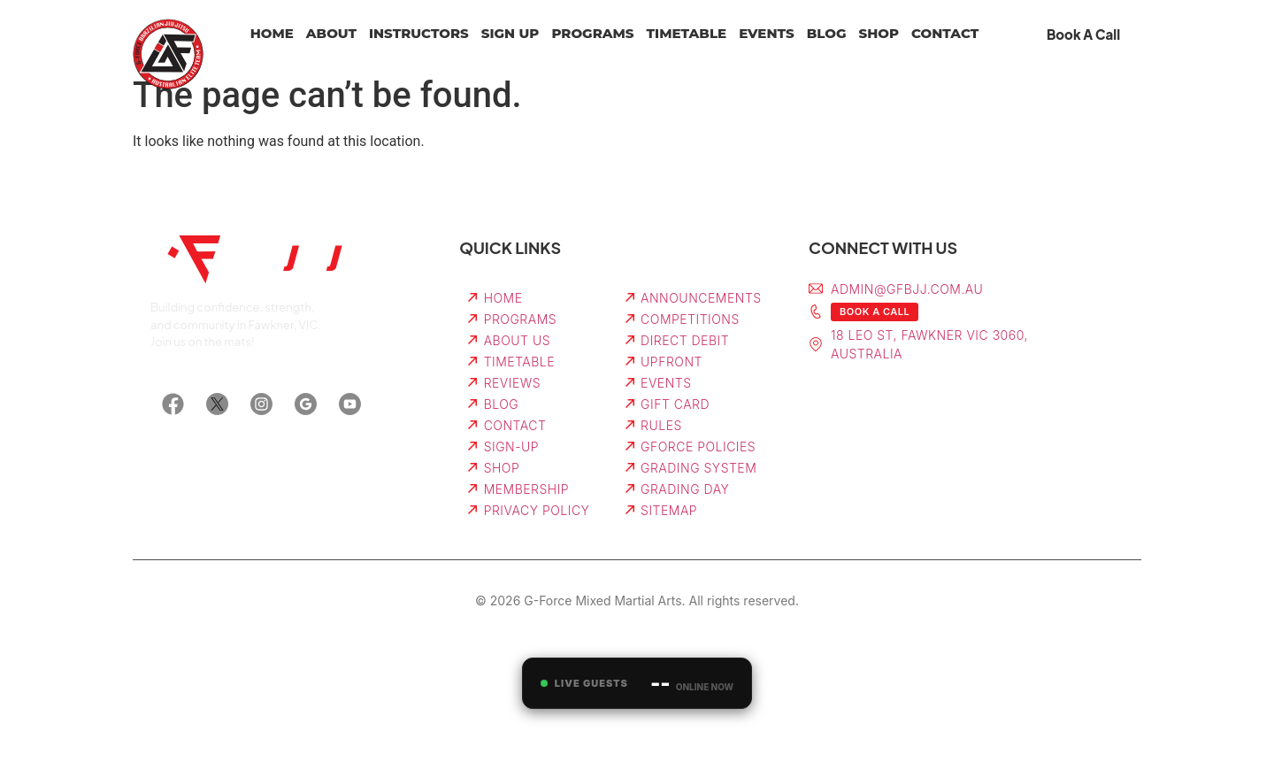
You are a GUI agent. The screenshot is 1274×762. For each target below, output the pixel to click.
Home (272, 33)
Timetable (687, 33)
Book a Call (874, 311)
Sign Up (510, 33)
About (331, 33)
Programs (592, 33)
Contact (945, 33)
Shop (878, 33)
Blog (827, 33)
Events (766, 33)
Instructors (419, 33)
